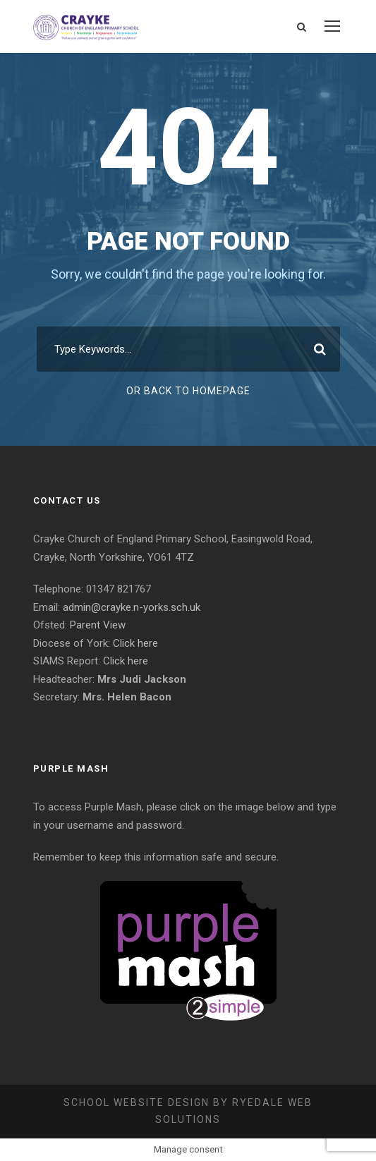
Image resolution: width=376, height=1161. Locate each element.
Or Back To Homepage (188, 390)
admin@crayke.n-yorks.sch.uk (131, 607)
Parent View (98, 625)
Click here (135, 643)
